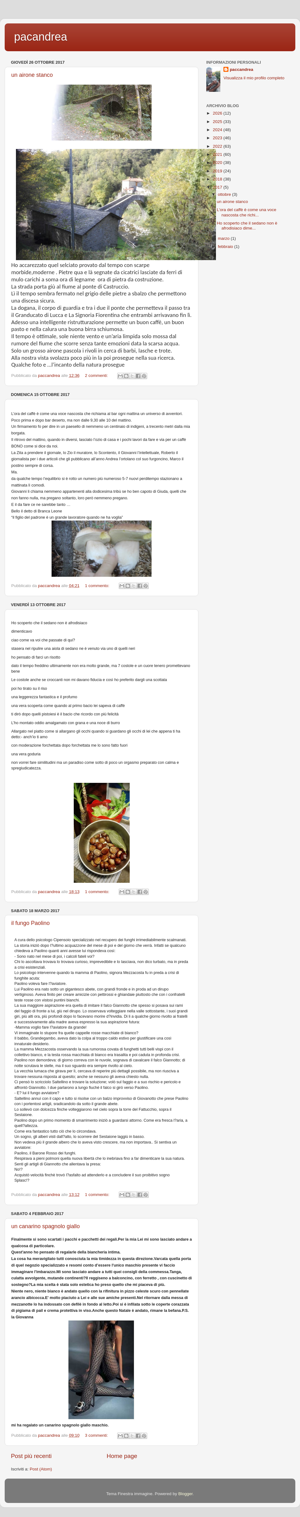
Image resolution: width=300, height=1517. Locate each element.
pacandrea (40, 36)
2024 (218, 129)
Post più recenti (31, 1456)
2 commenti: (97, 375)
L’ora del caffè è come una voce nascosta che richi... (246, 212)
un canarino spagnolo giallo (45, 1226)
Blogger (185, 1493)
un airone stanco (32, 75)
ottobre (225, 194)
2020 (218, 162)
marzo (224, 238)
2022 (218, 146)
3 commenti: (97, 1435)
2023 (218, 138)
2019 (218, 171)
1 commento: (98, 585)
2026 (218, 113)
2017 (218, 187)
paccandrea (241, 69)
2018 (218, 179)
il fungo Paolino (30, 923)
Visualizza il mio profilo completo (253, 78)
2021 (218, 154)
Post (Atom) (41, 1469)
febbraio (226, 246)
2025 (218, 121)
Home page (122, 1456)
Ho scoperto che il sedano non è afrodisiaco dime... (247, 225)
